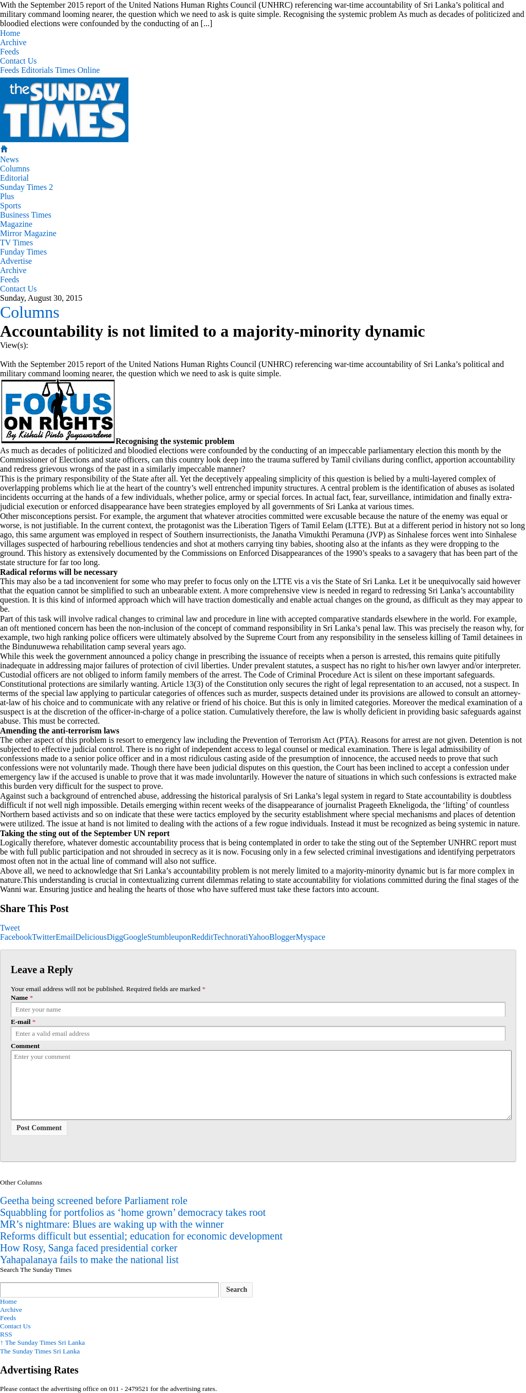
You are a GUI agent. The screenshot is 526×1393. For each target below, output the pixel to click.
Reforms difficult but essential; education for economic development (141, 1236)
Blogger (282, 937)
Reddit (202, 937)
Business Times (25, 214)
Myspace (311, 937)
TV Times (16, 242)
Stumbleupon (169, 937)
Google (135, 937)
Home (10, 33)
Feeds (9, 51)
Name (19, 997)
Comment (25, 1046)
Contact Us (18, 60)
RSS (6, 1334)
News (9, 159)
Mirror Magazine (28, 233)
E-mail (21, 1022)
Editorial (14, 177)
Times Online (77, 70)
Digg (115, 937)
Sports (10, 205)
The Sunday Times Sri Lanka (42, 1342)
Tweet (10, 927)
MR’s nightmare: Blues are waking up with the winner (111, 1224)
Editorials (37, 70)
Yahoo (258, 937)
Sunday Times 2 (26, 187)
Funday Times (23, 251)
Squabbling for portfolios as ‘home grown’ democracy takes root (133, 1212)
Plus (7, 196)
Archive (13, 42)
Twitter (43, 937)
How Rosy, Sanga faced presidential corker (88, 1247)
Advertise (16, 261)
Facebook (16, 937)
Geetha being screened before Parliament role (93, 1200)
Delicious (90, 937)
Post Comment (39, 1128)
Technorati (230, 937)
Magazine (16, 224)
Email (65, 937)
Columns (15, 168)
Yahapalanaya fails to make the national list (89, 1259)
